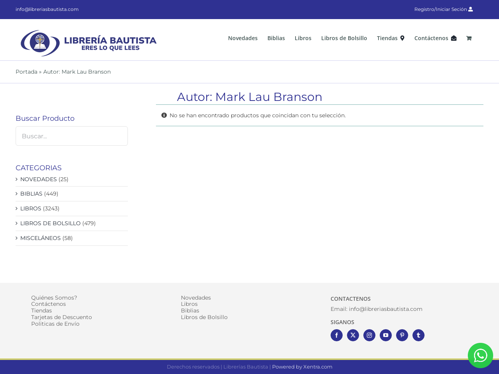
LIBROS (30, 208)
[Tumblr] (418, 335)
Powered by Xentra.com (302, 366)
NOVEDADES (38, 179)
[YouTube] (386, 335)
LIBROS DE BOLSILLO (50, 223)
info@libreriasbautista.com (47, 9)
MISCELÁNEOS (40, 238)
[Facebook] (337, 335)
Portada (26, 71)
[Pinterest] (402, 335)
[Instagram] (369, 335)
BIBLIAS (31, 193)
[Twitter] (353, 335)
